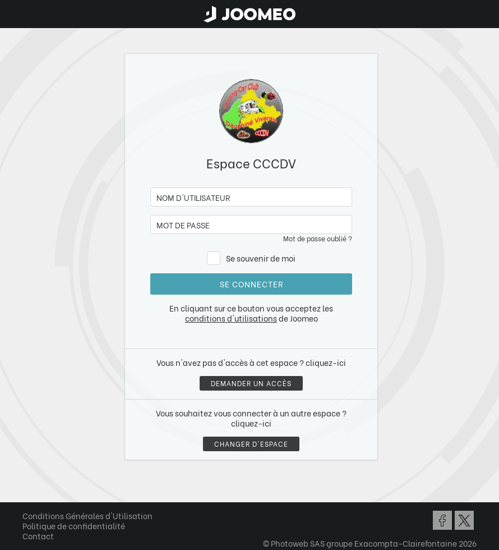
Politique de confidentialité (73, 525)
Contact (38, 536)
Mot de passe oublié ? (317, 238)
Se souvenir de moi (260, 258)
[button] (29, 492)
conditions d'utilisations (231, 318)
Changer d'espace (251, 443)
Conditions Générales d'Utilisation (87, 515)
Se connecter (251, 284)
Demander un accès (251, 383)
